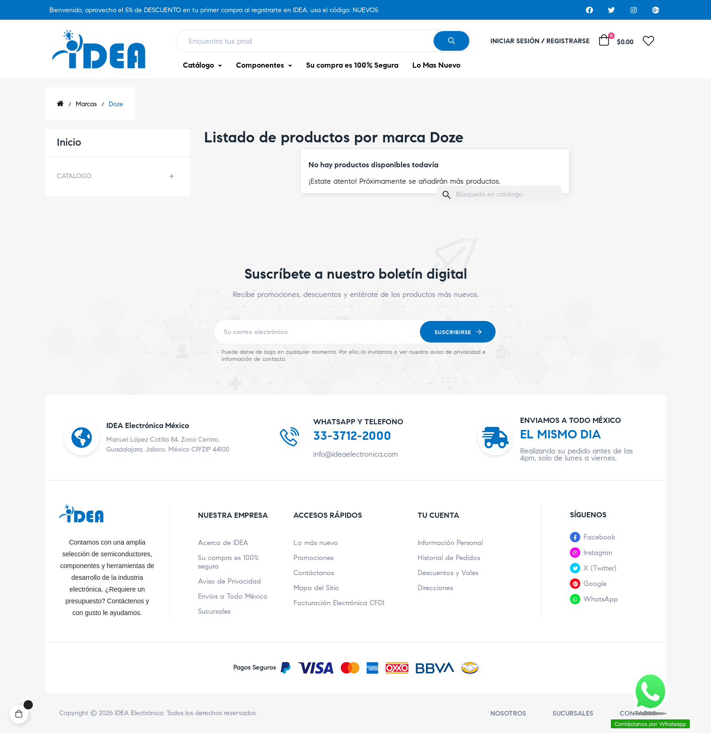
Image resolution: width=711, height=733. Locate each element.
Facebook (600, 537)
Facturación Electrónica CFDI (338, 603)
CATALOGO (74, 176)
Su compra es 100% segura (228, 562)
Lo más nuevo (315, 542)
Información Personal (450, 542)
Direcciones (435, 588)
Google (595, 583)
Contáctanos (313, 573)
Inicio (69, 142)
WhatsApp (601, 599)
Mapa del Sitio (316, 588)
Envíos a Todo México (233, 596)
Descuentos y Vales (448, 573)
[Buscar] (499, 194)
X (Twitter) (600, 568)
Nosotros (508, 713)
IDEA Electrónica (139, 713)
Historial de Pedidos (449, 558)
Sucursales (214, 611)
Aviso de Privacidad (229, 581)
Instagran (598, 552)
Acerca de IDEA (223, 542)
